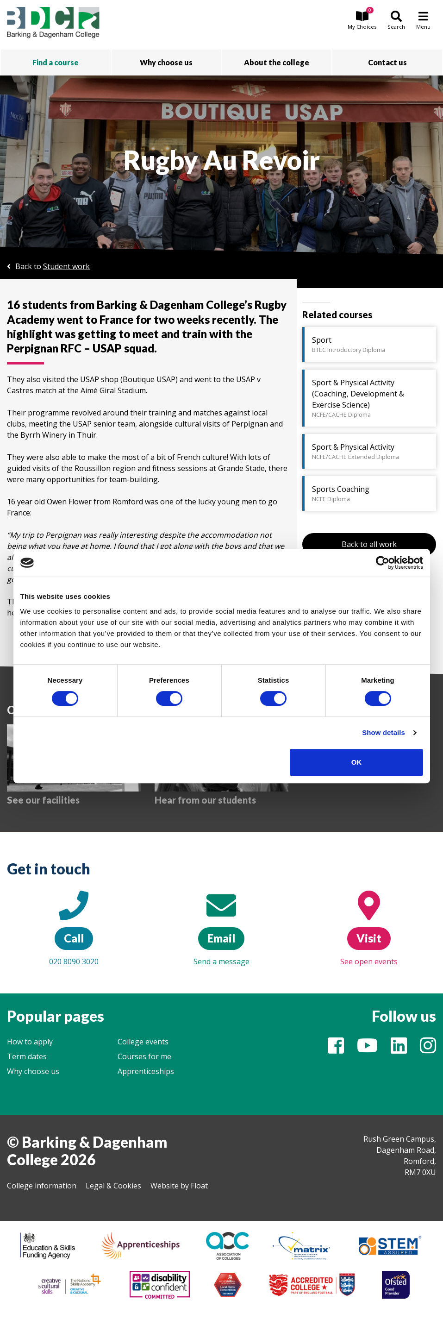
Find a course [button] (55, 62)
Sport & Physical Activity (370, 451)
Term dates (27, 1056)
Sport (370, 344)
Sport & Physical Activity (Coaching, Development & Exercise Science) (370, 398)
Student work (66, 266)
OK (356, 762)
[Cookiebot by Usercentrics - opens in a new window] (382, 563)
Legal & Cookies (113, 1186)
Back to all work (369, 544)
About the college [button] (276, 62)
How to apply (30, 1042)
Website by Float (179, 1186)
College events (143, 1042)
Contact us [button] (387, 62)
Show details (383, 732)
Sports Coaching (370, 493)
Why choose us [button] (166, 62)
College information (41, 1186)
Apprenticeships (146, 1071)
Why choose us (33, 1071)
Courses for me (144, 1056)
